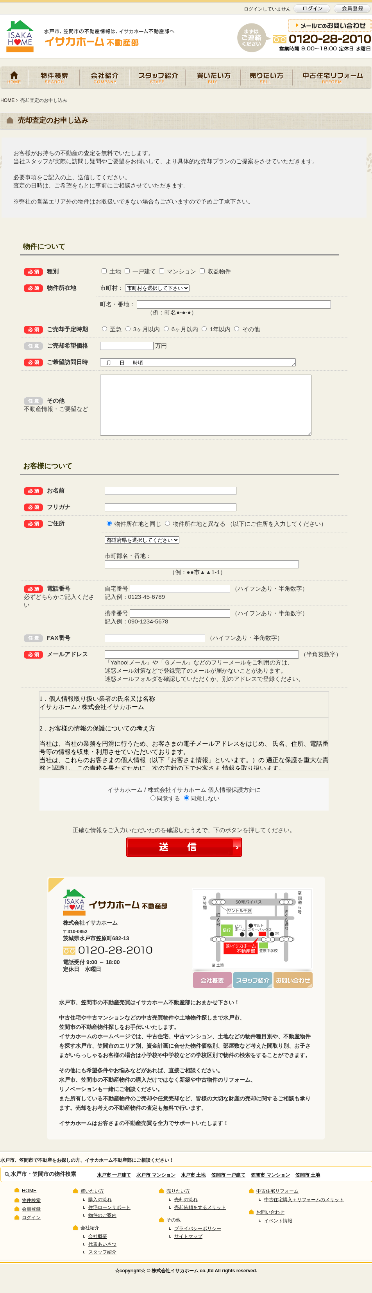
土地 (110, 271)
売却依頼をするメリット (200, 1220)
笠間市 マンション (270, 1188)
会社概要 (97, 1249)
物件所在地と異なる (195, 536)
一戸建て (138, 271)
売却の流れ (186, 1212)
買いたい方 (213, 77)
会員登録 (31, 1222)
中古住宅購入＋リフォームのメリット (304, 1212)
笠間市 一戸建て (228, 1188)
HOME (14, 77)
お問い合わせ (270, 1225)
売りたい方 (267, 77)
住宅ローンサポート (109, 1220)
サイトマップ (188, 1249)
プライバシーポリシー (197, 1241)
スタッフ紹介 (157, 77)
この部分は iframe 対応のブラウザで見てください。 (184, 744)
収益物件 (213, 271)
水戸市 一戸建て (114, 1188)
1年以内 (214, 329)
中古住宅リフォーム (332, 77)
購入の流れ (100, 1212)
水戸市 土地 (193, 1188)
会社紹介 (104, 77)
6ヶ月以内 (179, 329)
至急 (110, 329)
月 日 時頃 (208, 363)
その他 (245, 329)
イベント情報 (278, 1233)
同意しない (202, 811)
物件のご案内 (102, 1228)
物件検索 (54, 77)
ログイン (31, 1230)
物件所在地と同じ (134, 536)
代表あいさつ (102, 1257)
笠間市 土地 (307, 1188)
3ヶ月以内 (141, 329)
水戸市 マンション (155, 1188)
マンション (176, 271)
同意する (165, 811)
